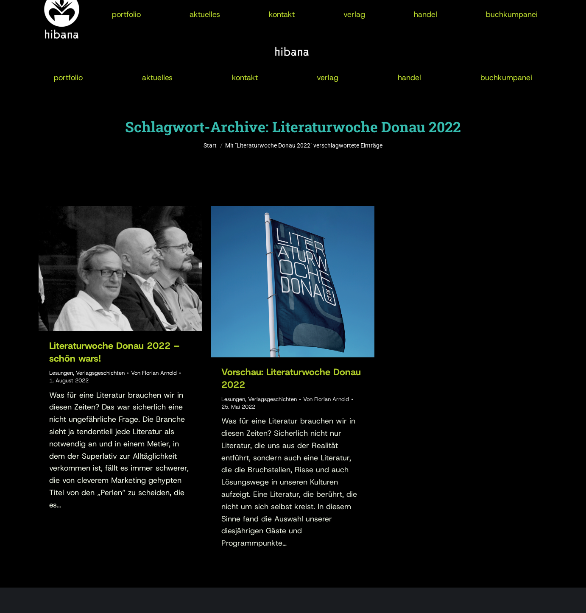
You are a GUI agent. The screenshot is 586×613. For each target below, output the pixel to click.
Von (154, 372)
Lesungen (61, 372)
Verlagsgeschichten (100, 372)
